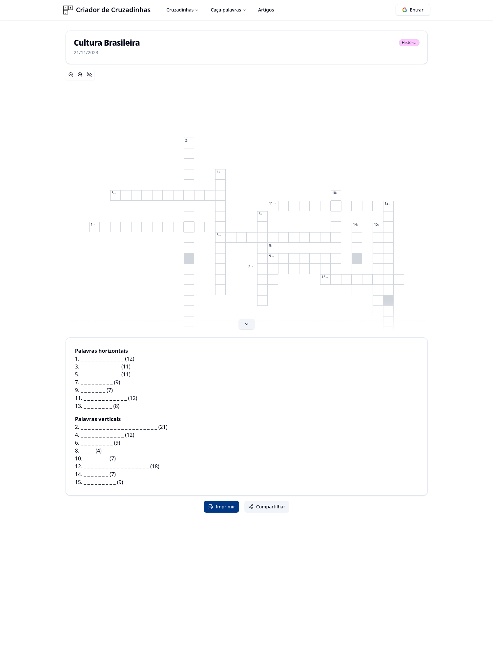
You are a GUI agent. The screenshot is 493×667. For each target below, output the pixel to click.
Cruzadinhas (182, 10)
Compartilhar (266, 506)
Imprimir (221, 506)
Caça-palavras (228, 10)
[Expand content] (247, 200)
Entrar (413, 10)
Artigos (266, 10)
